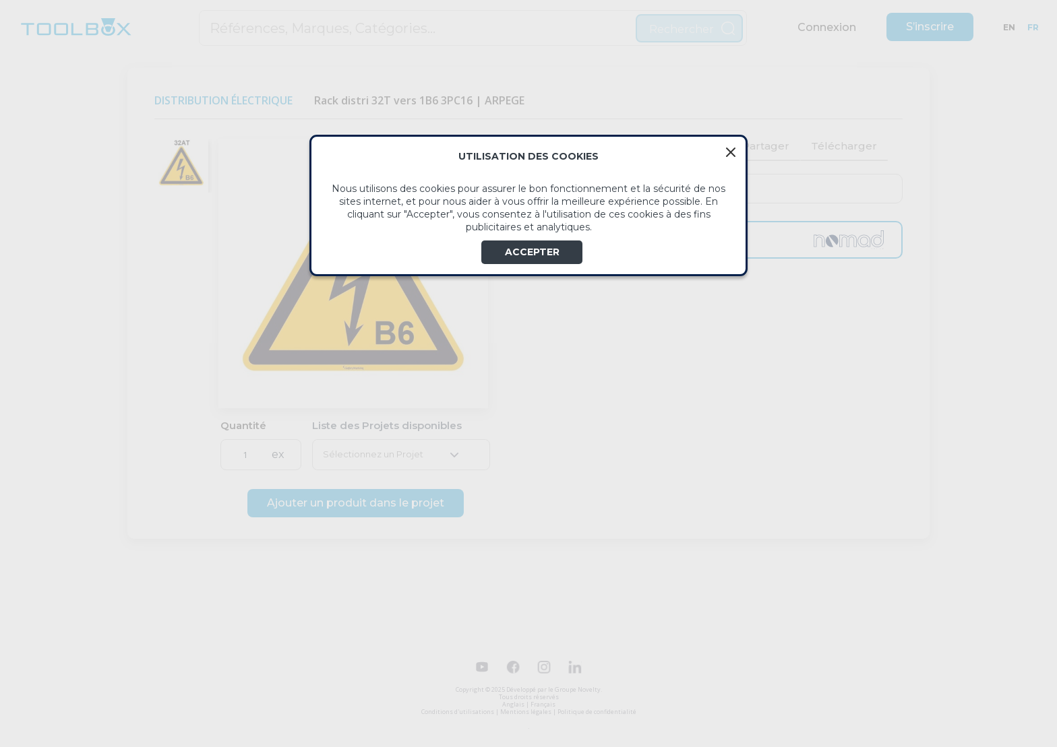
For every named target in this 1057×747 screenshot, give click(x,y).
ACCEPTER (532, 252)
